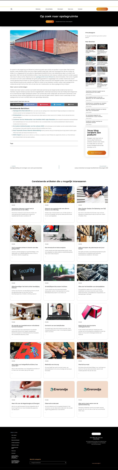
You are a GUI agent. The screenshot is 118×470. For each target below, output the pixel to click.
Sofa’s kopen (17, 135)
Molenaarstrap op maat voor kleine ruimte (101, 74)
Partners (38, 9)
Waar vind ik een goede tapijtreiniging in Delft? (90, 51)
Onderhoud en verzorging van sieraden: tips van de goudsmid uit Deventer (96, 104)
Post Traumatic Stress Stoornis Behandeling (27, 130)
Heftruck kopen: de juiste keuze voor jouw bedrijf (91, 248)
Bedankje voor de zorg (52, 364)
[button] (11, 9)
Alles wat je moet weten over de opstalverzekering (88, 404)
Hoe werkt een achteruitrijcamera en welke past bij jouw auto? (102, 52)
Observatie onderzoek (52, 403)
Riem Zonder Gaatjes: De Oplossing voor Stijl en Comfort (92, 209)
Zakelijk (50, 21)
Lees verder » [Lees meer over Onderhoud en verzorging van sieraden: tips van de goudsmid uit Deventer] (89, 106)
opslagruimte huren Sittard (44, 77)
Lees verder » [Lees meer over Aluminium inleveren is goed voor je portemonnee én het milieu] (89, 94)
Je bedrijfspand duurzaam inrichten (56, 286)
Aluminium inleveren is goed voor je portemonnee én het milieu (95, 91)
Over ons (70, 9)
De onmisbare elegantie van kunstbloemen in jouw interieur (94, 116)
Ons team (60, 9)
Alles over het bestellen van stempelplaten (91, 286)
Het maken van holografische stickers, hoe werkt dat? (25, 365)
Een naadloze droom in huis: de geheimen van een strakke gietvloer (95, 98)
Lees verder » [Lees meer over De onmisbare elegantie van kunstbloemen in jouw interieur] (89, 118)
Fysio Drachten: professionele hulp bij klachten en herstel (90, 63)
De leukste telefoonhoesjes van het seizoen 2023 (28, 126)
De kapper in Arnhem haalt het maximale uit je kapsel (91, 74)
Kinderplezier (17, 115)
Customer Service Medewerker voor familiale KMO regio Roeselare (34, 119)
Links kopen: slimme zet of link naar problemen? (15, 457)
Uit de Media (49, 9)
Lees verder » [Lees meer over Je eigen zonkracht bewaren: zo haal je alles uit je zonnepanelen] (89, 112)
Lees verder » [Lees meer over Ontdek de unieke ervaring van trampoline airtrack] (89, 124)
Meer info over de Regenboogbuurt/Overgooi (25, 403)
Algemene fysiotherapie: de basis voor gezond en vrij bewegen (102, 85)
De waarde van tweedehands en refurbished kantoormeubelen (25, 326)
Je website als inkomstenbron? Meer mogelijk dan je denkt (16, 462)
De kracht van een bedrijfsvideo (54, 325)
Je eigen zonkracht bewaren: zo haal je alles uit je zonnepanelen (96, 110)
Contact (80, 9)
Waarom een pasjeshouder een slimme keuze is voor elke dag (57, 209)
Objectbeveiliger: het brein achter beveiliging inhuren (25, 287)
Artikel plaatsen (15, 442)
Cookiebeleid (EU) (15, 448)
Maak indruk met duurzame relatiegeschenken (87, 326)
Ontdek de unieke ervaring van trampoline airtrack (94, 122)
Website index (15, 445)
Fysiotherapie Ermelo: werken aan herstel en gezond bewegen (102, 63)
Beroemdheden (15, 440)
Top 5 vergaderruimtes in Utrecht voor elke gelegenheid (25, 248)
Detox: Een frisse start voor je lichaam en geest (91, 84)
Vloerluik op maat (83, 364)
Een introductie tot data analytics (55, 247)
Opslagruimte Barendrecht (21, 110)
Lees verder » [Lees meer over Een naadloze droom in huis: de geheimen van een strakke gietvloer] (89, 100)
